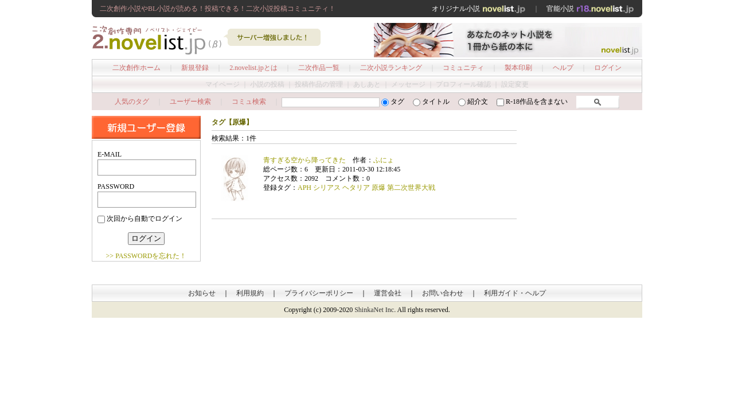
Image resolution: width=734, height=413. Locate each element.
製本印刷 (518, 68)
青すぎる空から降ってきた (304, 160)
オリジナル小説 (479, 9)
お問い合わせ (442, 293)
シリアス (327, 188)
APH (304, 188)
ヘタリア (356, 188)
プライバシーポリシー (318, 293)
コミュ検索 (249, 102)
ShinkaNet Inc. (375, 310)
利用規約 (250, 293)
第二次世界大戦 (411, 188)
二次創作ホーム (136, 68)
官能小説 (590, 9)
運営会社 (387, 293)
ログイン (608, 68)
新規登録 (195, 68)
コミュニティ (463, 68)
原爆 (378, 188)
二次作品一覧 (318, 68)
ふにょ (383, 160)
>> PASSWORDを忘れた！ (146, 256)
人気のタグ (132, 102)
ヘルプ (563, 68)
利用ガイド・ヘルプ (515, 293)
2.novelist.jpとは (253, 68)
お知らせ (202, 293)
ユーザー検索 (190, 102)
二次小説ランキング (391, 68)
